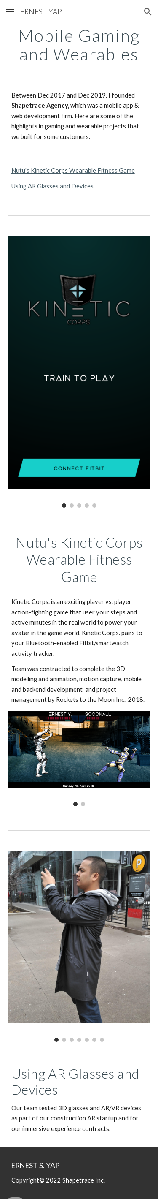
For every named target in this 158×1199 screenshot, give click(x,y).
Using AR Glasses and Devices (52, 186)
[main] (79, 45)
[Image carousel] (79, 372)
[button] (10, 11)
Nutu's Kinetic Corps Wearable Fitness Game (73, 170)
